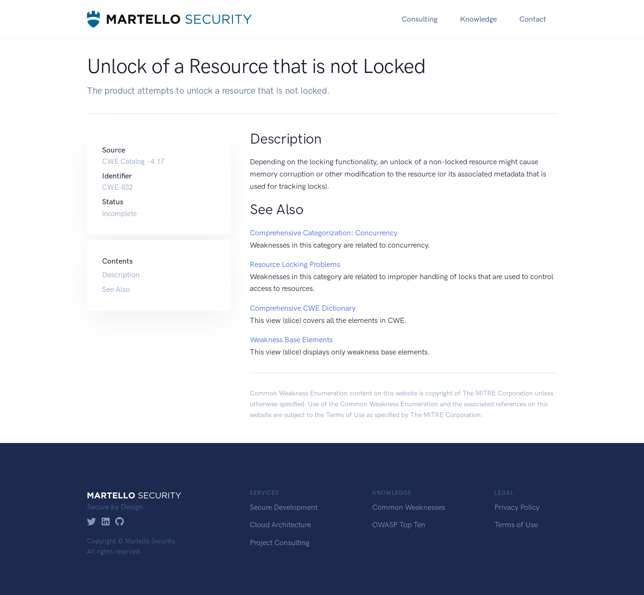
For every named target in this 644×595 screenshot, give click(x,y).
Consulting (419, 19)
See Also (116, 289)
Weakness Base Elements (291, 339)
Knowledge (478, 19)
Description (121, 274)
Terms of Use (345, 415)
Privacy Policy (517, 507)
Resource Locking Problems (295, 264)
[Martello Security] (169, 19)
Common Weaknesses (408, 507)
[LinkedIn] (106, 522)
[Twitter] (91, 522)
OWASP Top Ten (398, 524)
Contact (532, 19)
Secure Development (284, 507)
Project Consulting (280, 542)
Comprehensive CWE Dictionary (303, 308)
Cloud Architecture (280, 524)
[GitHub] (119, 522)
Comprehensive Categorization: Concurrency (324, 232)
